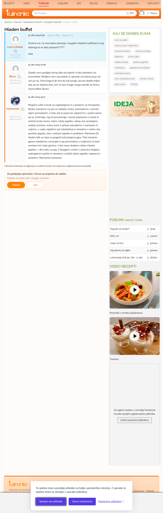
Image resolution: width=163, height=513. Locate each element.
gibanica (119, 56)
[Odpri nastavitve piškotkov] (111, 501)
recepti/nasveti (52, 22)
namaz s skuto (146, 78)
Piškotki (150, 491)
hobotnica (120, 67)
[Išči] (130, 13)
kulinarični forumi (33, 22)
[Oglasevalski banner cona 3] (135, 166)
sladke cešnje (121, 62)
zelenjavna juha (122, 73)
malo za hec (117, 243)
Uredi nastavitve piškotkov (134, 420)
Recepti (9, 3)
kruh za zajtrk (121, 40)
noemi (153, 236)
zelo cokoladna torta (125, 78)
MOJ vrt (114, 236)
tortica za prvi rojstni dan (126, 45)
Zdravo (112, 3)
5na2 (152, 228)
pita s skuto (120, 84)
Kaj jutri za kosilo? (119, 228)
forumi (17, 22)
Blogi (94, 3)
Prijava (16, 185)
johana (153, 243)
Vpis (35, 185)
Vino (26, 3)
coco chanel (15, 47)
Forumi (44, 3)
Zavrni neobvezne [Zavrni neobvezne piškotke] (82, 501)
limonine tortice (122, 51)
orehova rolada (143, 51)
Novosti (153, 3)
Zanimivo (132, 3)
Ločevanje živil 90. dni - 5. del (126, 257)
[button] (149, 13)
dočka (153, 257)
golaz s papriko (140, 62)
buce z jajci (133, 56)
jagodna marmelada (139, 67)
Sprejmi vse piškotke (51, 501)
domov (8, 22)
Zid (79, 3)
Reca (12, 76)
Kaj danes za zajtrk (120, 250)
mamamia (12, 108)
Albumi (63, 3)
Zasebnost (138, 491)
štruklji (134, 84)
